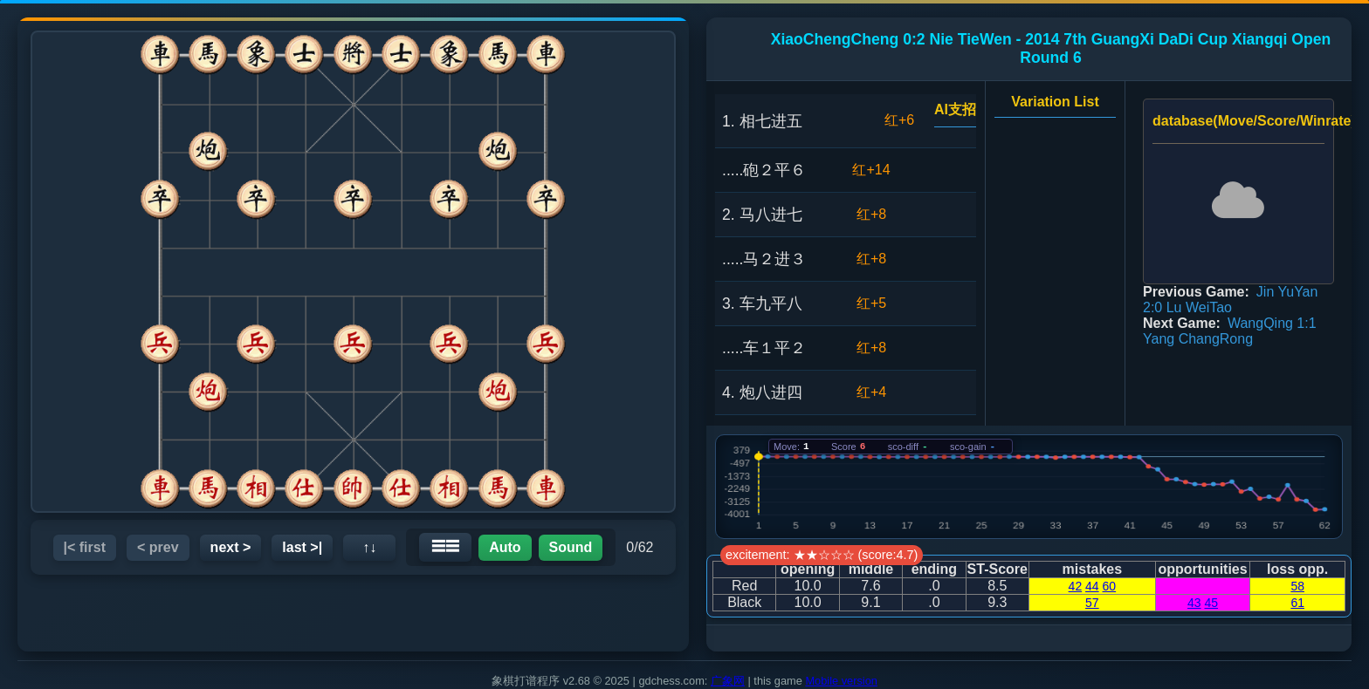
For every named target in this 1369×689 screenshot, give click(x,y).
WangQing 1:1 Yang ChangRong (1230, 331)
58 (1297, 586)
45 (1211, 603)
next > (230, 547)
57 (1092, 603)
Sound (571, 547)
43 (1194, 603)
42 (1076, 586)
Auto (504, 547)
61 (1297, 603)
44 (1092, 586)
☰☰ (445, 546)
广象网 (728, 680)
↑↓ (369, 547)
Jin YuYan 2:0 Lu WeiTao (1230, 299)
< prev (158, 547)
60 (1110, 586)
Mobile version (841, 680)
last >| (302, 547)
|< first (85, 547)
